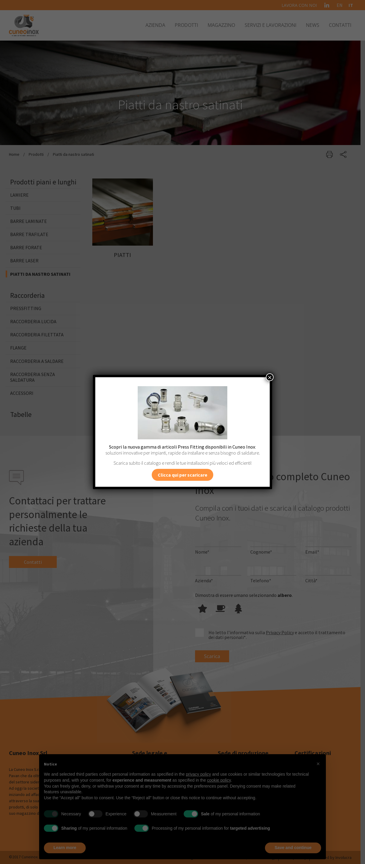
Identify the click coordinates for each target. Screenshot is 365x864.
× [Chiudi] (270, 377)
